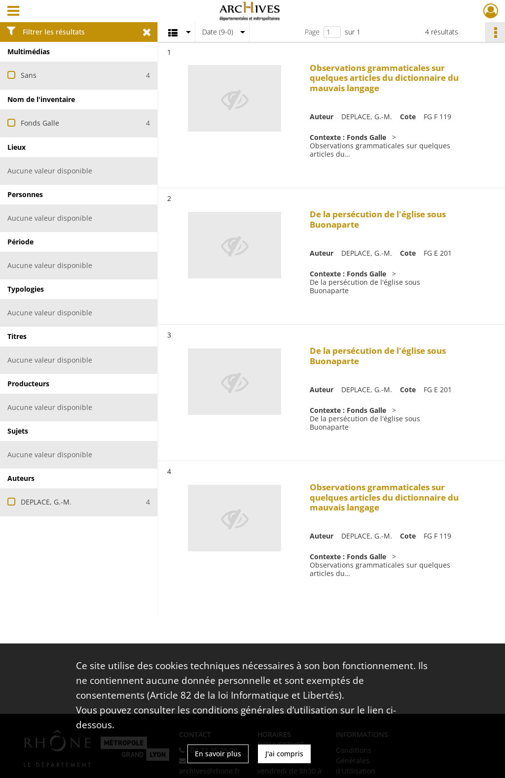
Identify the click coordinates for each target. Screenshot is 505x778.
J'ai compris (284, 753)
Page (312, 31)
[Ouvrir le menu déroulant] (13, 12)
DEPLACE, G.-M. (46, 502)
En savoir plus (218, 753)
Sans (28, 75)
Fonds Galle (40, 123)
